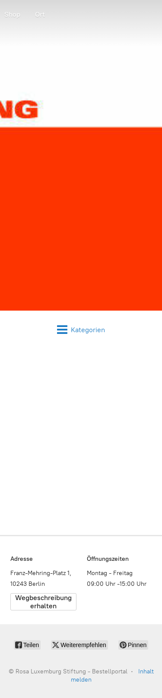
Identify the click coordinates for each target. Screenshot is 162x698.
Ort (40, 14)
